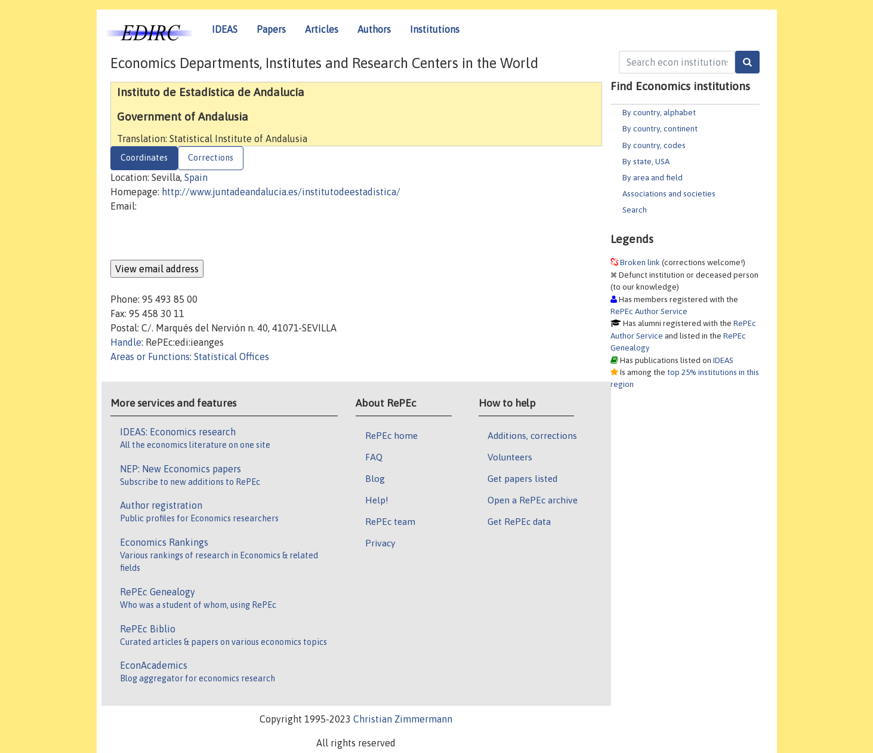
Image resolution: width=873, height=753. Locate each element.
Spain (196, 177)
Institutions (434, 29)
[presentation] (201, 236)
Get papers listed (522, 478)
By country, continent (660, 128)
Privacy (380, 542)
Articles (321, 29)
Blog (375, 478)
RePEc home (391, 435)
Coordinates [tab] (144, 157)
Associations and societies (668, 193)
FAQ (373, 456)
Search (634, 209)
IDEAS (224, 29)
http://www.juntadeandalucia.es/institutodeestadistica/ (281, 191)
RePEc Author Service (648, 311)
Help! (376, 499)
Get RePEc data (519, 521)
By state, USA (646, 161)
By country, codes (654, 145)
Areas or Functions (150, 356)
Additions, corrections (532, 435)
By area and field (652, 177)
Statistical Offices (231, 356)
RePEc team (390, 521)
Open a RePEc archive (533, 499)
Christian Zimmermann (402, 719)
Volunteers (510, 456)
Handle (125, 342)
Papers (271, 29)
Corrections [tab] (210, 157)
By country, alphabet (659, 112)
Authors (374, 29)
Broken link (640, 262)
